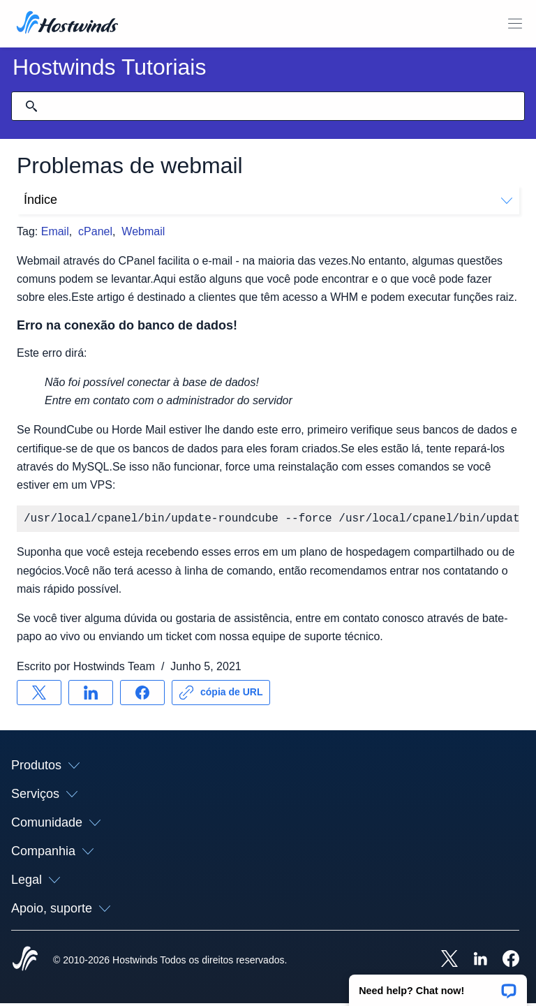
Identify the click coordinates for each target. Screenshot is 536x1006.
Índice (268, 200)
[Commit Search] (31, 106)
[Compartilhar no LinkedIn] (90, 695)
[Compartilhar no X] (39, 695)
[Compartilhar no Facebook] (142, 695)
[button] (438, 986)
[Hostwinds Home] (25, 962)
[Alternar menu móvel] (515, 24)
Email (55, 231)
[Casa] (67, 23)
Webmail (143, 231)
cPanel (95, 231)
